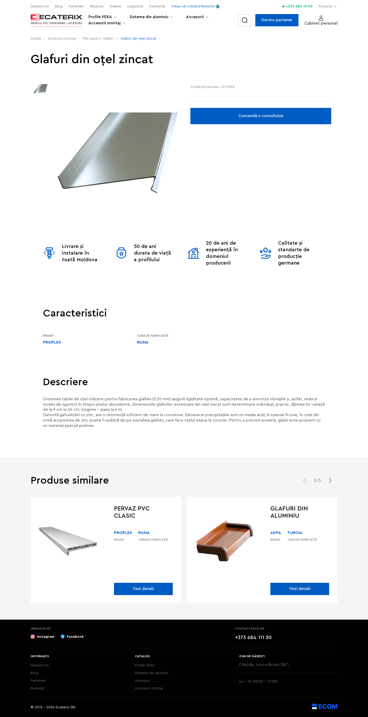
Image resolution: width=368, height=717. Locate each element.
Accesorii (195, 17)
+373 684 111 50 (299, 6)
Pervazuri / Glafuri (98, 38)
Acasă (36, 38)
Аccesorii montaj (104, 23)
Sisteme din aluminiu (149, 17)
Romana (325, 6)
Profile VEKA (100, 17)
